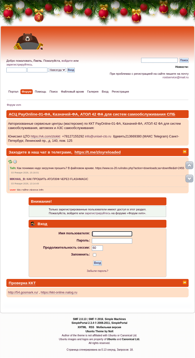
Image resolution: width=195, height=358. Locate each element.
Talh (13, 168)
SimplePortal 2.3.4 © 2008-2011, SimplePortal (99, 323)
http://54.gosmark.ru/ (23, 292)
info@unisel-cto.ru (98, 136)
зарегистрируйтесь (19, 64)
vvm (13, 189)
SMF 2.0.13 (80, 319)
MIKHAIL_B (17, 179)
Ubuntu (111, 339)
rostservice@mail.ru (176, 77)
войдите (67, 60)
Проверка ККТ (22, 283)
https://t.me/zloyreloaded (98, 152)
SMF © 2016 (96, 319)
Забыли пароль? (97, 270)
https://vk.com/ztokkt (45, 136)
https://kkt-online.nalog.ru (59, 292)
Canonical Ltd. (131, 339)
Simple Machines (115, 319)
